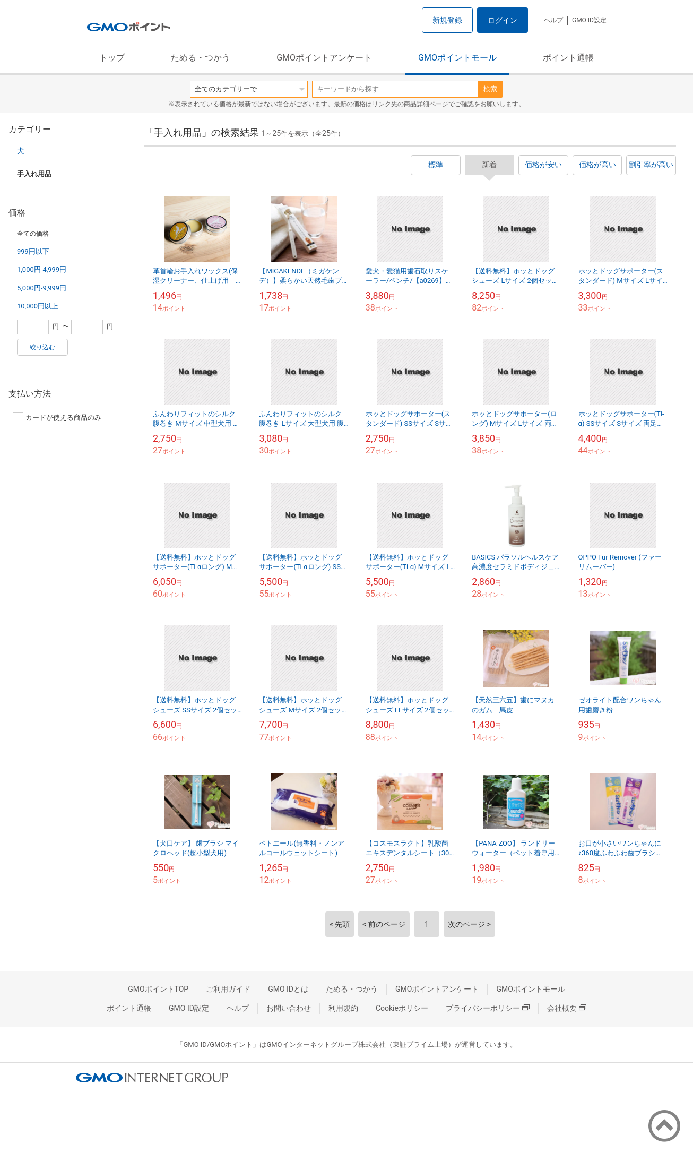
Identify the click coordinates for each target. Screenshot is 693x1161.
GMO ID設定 (589, 20)
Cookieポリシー (402, 1008)
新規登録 (447, 20)
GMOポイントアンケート (324, 58)
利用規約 (343, 1008)
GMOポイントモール (457, 58)
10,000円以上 (37, 306)
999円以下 (33, 251)
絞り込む (42, 347)
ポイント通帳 (568, 58)
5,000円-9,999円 (41, 288)
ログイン (502, 20)
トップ (112, 58)
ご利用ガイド (228, 989)
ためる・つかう (200, 58)
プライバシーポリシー (488, 1008)
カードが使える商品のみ (57, 417)
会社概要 (566, 1008)
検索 (490, 89)
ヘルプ (553, 20)
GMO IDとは (288, 989)
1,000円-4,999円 (41, 269)
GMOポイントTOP (158, 989)
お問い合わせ (288, 1008)
